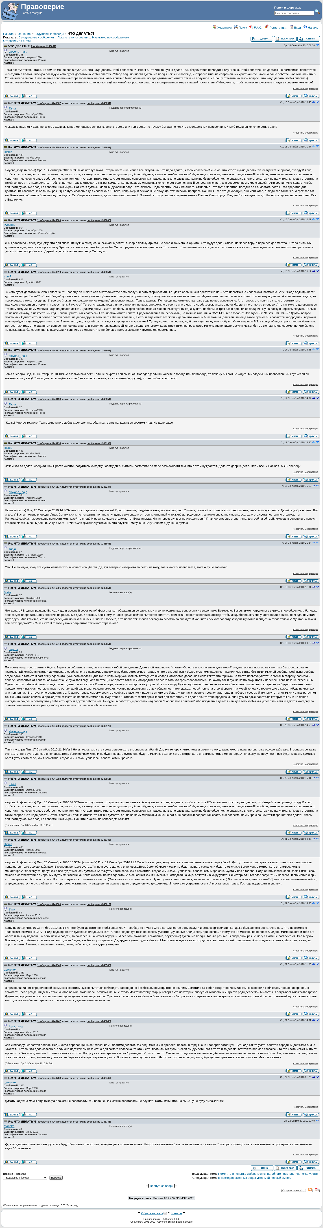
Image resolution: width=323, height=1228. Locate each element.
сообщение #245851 (43, 46)
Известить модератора (305, 88)
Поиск (240, 27)
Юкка (12, 784)
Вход (295, 27)
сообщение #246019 (49, 272)
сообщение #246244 (49, 644)
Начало (310, 27)
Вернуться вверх (161, 1186)
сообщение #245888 (49, 220)
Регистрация (276, 27)
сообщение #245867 (49, 103)
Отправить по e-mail (17, 40)
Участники (222, 27)
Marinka (9, 1126)
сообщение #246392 (49, 778)
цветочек (10, 969)
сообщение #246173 (49, 543)
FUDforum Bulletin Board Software (174, 1221)
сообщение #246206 (49, 588)
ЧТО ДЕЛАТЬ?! (19, 46)
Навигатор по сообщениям (110, 37)
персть (13, 649)
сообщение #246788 (49, 1078)
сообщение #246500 (49, 904)
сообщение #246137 (49, 486)
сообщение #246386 (49, 726)
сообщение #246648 (49, 965)
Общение (24, 34)
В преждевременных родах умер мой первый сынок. (254, 1177)
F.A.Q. (255, 27)
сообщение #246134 (49, 443)
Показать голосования (72, 37)
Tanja (12, 108)
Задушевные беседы (49, 34)
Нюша (8, 152)
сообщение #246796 (49, 1121)
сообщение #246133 (49, 399)
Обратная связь (152, 1213)
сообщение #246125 (49, 350)
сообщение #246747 (49, 1021)
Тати (12, 909)
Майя (7, 592)
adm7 (7, 276)
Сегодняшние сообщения (36, 37)
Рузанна (9, 224)
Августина (16, 1026)
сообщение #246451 (49, 839)
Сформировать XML (293, 1190)
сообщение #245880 (49, 147)
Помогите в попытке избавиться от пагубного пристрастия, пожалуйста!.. (268, 1173)
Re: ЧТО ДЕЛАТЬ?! (22, 103)
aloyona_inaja (18, 51)
